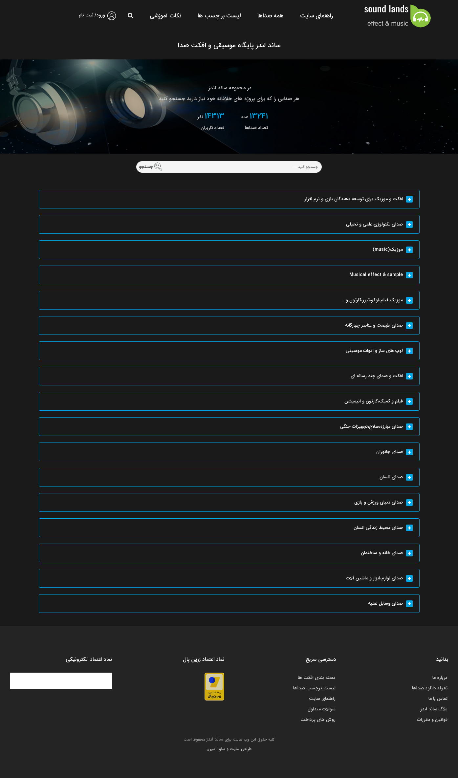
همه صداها (270, 15)
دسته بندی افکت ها (317, 677)
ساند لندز (214, 739)
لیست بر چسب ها (219, 15)
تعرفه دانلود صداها (429, 688)
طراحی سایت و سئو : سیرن (229, 749)
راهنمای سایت (316, 15)
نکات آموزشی (165, 15)
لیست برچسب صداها (314, 688)
